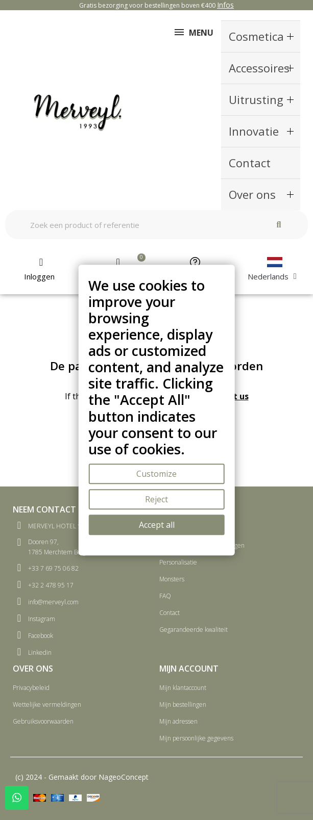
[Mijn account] (41, 269)
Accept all (157, 524)
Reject (156, 499)
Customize (156, 473)
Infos (225, 5)
